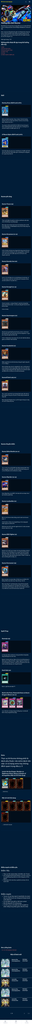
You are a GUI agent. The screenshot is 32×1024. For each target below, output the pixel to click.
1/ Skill (2, 47)
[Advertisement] (16, 73)
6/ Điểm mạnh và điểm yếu (7, 54)
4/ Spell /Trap (4, 51)
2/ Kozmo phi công (5, 48)
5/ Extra (3, 53)
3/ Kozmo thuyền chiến (6, 50)
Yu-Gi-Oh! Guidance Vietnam (9, 946)
